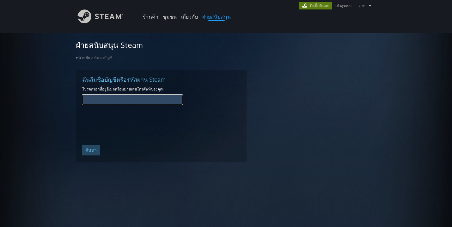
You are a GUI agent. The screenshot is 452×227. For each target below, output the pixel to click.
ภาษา (363, 5)
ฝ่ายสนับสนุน (216, 17)
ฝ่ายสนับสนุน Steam (109, 45)
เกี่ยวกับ (189, 17)
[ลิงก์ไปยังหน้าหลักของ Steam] (105, 21)
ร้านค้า (150, 17)
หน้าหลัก (83, 57)
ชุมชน (170, 17)
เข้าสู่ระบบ (343, 5)
